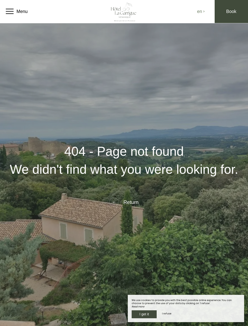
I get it (144, 314)
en (201, 11)
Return (123, 202)
